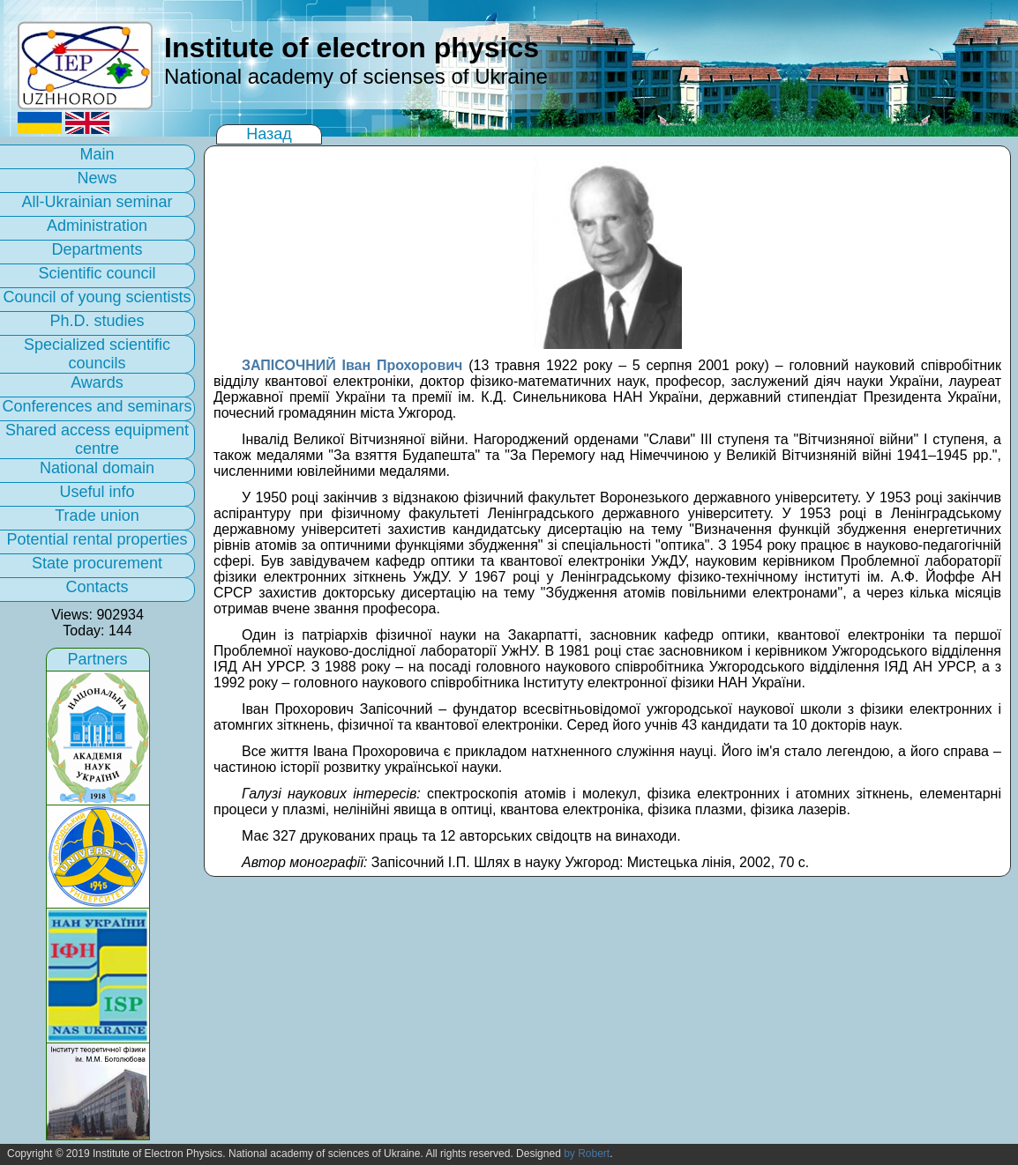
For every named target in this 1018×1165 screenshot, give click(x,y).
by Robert (587, 1153)
